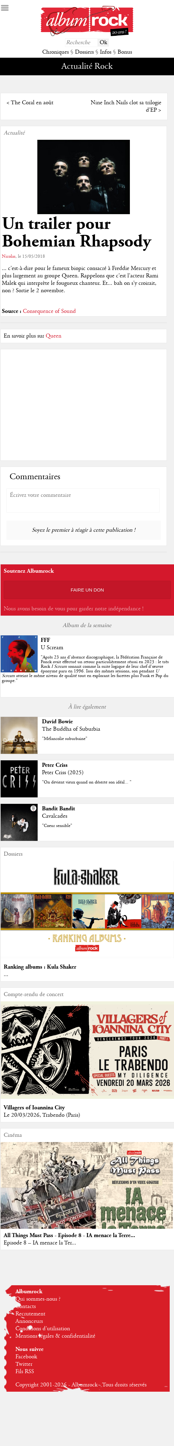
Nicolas (8, 256)
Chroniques (55, 52)
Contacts (25, 1306)
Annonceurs (29, 1321)
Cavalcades (54, 816)
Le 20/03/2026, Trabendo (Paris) (42, 1115)
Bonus (125, 52)
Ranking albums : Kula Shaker (40, 966)
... (6, 974)
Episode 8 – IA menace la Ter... (40, 1243)
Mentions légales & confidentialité (55, 1336)
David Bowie (57, 721)
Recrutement (30, 1314)
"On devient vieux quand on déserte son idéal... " (86, 782)
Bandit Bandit (58, 808)
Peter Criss (55, 765)
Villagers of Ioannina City (34, 1107)
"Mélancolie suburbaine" (64, 739)
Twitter (23, 1364)
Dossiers (84, 52)
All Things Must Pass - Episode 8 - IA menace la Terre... (69, 1235)
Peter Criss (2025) (63, 772)
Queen (53, 336)
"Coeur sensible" (57, 826)
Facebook (26, 1357)
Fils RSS (24, 1371)
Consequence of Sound (49, 311)
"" (85, 669)
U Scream (52, 647)
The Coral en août (32, 102)
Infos (105, 52)
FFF (45, 640)
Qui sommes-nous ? (37, 1299)
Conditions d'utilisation (42, 1328)
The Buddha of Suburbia (71, 729)
